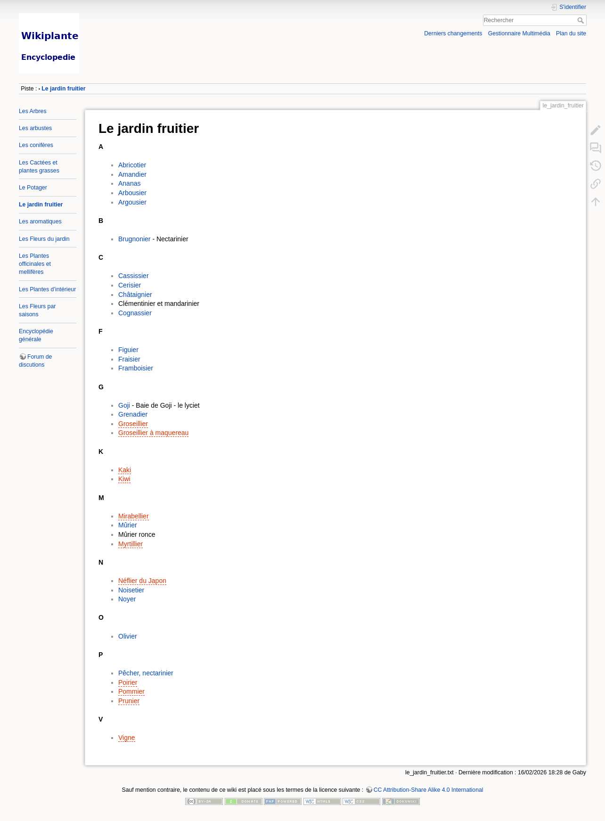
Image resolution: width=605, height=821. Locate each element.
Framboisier (135, 368)
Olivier (127, 636)
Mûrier (127, 525)
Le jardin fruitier (63, 88)
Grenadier (132, 414)
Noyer (127, 599)
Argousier (132, 202)
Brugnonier (134, 239)
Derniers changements (453, 33)
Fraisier (129, 359)
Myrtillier (130, 544)
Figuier (128, 349)
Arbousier (132, 193)
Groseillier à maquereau (153, 432)
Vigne (126, 737)
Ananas (129, 183)
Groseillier (133, 423)
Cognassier (135, 313)
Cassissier (133, 275)
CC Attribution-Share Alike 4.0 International (428, 790)
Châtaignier (135, 294)
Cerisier (129, 285)
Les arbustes (35, 128)
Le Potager (33, 187)
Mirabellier (133, 516)
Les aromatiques (40, 221)
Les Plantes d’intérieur (47, 289)
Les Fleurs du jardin (44, 239)
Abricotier (132, 165)
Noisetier (131, 590)
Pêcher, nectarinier (145, 673)
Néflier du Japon (142, 580)
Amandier (132, 174)
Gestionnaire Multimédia (519, 33)
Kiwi (124, 479)
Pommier (131, 691)
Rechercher (581, 20)
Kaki (124, 470)
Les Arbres (33, 111)
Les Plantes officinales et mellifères (35, 264)
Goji (124, 405)
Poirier (127, 682)
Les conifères (36, 145)
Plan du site (571, 33)
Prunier (128, 701)
